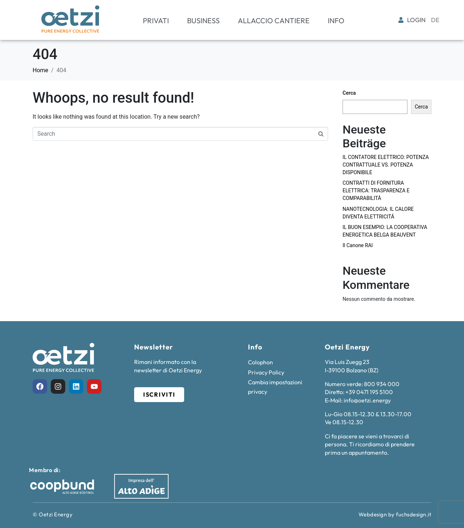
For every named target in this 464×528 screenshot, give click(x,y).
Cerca (349, 93)
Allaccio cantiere (274, 20)
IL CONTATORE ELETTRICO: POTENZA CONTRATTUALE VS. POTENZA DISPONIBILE (386, 164)
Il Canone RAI (358, 245)
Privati (156, 20)
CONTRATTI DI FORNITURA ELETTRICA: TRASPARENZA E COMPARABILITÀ (376, 190)
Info (336, 20)
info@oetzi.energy (367, 400)
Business (203, 20)
